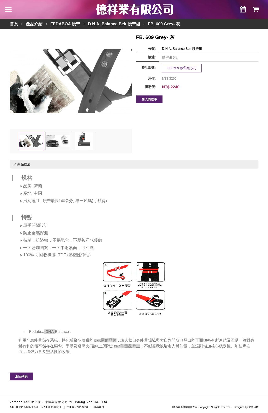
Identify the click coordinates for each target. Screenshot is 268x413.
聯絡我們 (99, 407)
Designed (239, 407)
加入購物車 (149, 99)
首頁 (14, 24)
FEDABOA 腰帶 (65, 24)
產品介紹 (34, 24)
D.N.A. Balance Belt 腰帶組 (114, 24)
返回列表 (21, 376)
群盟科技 (253, 407)
